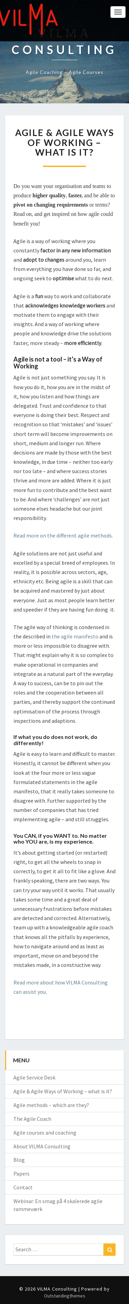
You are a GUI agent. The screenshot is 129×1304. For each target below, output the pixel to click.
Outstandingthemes (64, 1296)
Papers (21, 1173)
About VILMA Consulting (42, 1146)
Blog (19, 1159)
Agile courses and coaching (44, 1132)
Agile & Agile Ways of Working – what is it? (62, 1091)
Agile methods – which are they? (51, 1105)
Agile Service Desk (34, 1077)
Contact (23, 1187)
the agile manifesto (75, 636)
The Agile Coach (32, 1118)
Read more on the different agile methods (62, 535)
